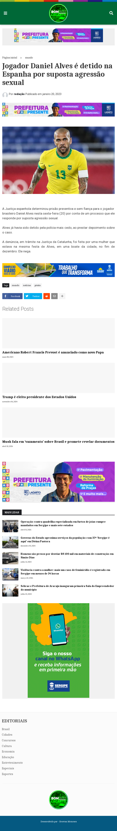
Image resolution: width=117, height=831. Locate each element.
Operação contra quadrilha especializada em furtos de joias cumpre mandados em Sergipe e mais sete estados (63, 523)
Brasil (6, 729)
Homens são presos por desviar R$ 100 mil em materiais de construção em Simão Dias (67, 555)
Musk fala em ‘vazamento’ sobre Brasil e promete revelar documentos (58, 442)
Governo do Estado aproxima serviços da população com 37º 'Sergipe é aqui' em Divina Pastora (65, 539)
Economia (8, 751)
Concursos (9, 740)
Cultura (7, 746)
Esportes (7, 774)
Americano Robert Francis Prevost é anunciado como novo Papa (53, 352)
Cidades (7, 734)
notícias (27, 285)
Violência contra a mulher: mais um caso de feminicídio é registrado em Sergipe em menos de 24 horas (65, 571)
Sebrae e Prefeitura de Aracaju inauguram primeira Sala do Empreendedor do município (67, 587)
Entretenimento (12, 762)
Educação (8, 757)
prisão (38, 285)
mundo (29, 57)
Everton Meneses (68, 821)
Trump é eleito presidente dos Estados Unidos (39, 397)
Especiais (8, 768)
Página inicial (9, 57)
